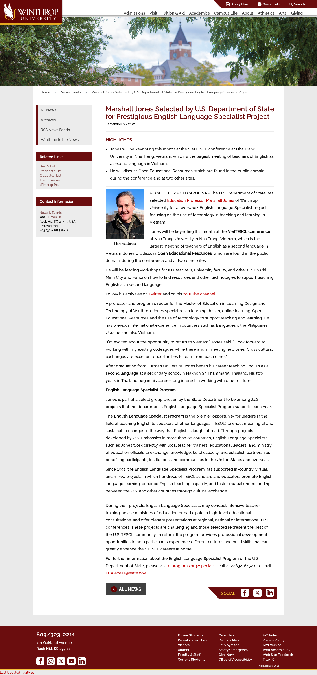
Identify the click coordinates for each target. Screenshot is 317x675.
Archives (48, 120)
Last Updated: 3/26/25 (17, 672)
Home (45, 92)
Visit (153, 13)
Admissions (134, 13)
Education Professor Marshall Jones (200, 200)
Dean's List (47, 166)
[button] (24, 47)
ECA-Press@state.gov (126, 573)
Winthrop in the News (60, 140)
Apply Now (240, 4)
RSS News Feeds (55, 130)
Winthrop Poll (49, 185)
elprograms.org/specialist (192, 565)
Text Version (272, 645)
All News (48, 110)
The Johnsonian (51, 180)
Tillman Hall (54, 217)
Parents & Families (192, 640)
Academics (199, 13)
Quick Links (271, 4)
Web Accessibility (276, 650)
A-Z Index (270, 635)
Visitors (184, 645)
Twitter (155, 294)
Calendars (226, 635)
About (247, 13)
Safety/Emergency (233, 650)
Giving (297, 13)
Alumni (183, 650)
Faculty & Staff (189, 655)
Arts (283, 13)
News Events (71, 92)
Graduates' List (50, 175)
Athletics (266, 13)
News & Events (51, 213)
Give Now (226, 655)
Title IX (268, 660)
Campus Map (229, 640)
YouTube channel (199, 294)
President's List (50, 171)
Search (299, 4)
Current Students (191, 660)
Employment (229, 645)
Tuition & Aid (173, 13)
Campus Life (226, 13)
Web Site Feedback (278, 655)
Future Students (190, 635)
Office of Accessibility (235, 660)
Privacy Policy (273, 640)
